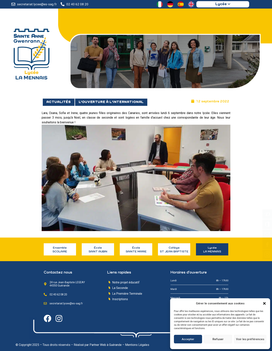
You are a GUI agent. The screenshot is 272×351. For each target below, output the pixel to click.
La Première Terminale (127, 293)
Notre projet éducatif (126, 282)
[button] (264, 303)
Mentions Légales (137, 345)
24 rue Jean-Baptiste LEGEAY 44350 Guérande (67, 284)
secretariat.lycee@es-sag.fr (37, 4)
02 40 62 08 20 (77, 4)
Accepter (188, 339)
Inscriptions (120, 299)
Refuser (218, 339)
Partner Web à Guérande (106, 345)
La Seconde (120, 288)
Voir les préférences (250, 339)
